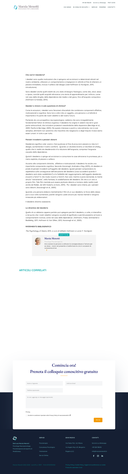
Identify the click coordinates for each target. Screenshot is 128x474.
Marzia (45, 45)
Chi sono (67, 7)
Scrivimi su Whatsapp (99, 2)
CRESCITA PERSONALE (78, 45)
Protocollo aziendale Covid (74, 467)
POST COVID (111, 2)
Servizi (94, 7)
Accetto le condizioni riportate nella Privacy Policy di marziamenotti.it (48, 415)
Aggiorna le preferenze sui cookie (95, 465)
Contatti (111, 7)
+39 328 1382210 (86, 2)
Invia (98, 420)
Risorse (102, 7)
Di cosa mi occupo (80, 7)
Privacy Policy (70, 465)
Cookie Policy (79, 465)
